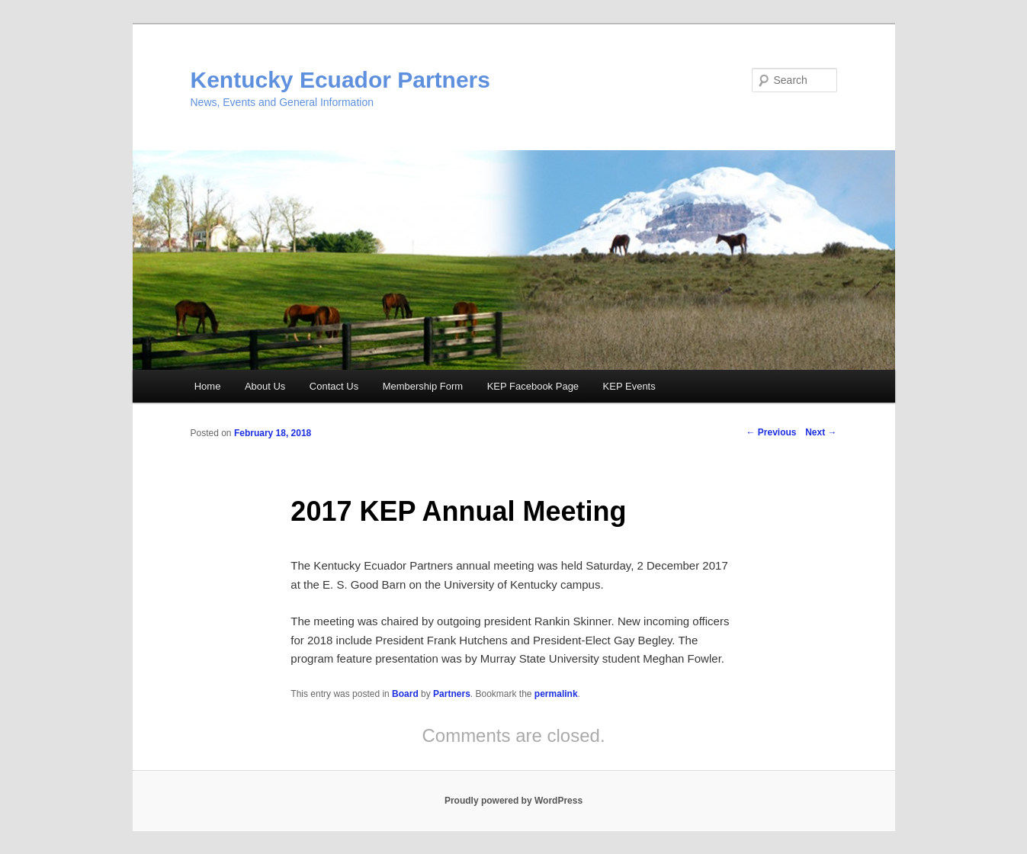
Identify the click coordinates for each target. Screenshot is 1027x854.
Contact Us (334, 386)
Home (207, 386)
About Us (265, 386)
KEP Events (629, 386)
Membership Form (423, 386)
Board (405, 694)
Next (820, 432)
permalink (556, 694)
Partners (451, 694)
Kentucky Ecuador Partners (340, 79)
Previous (771, 432)
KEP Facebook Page (533, 386)
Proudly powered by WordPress (513, 800)
